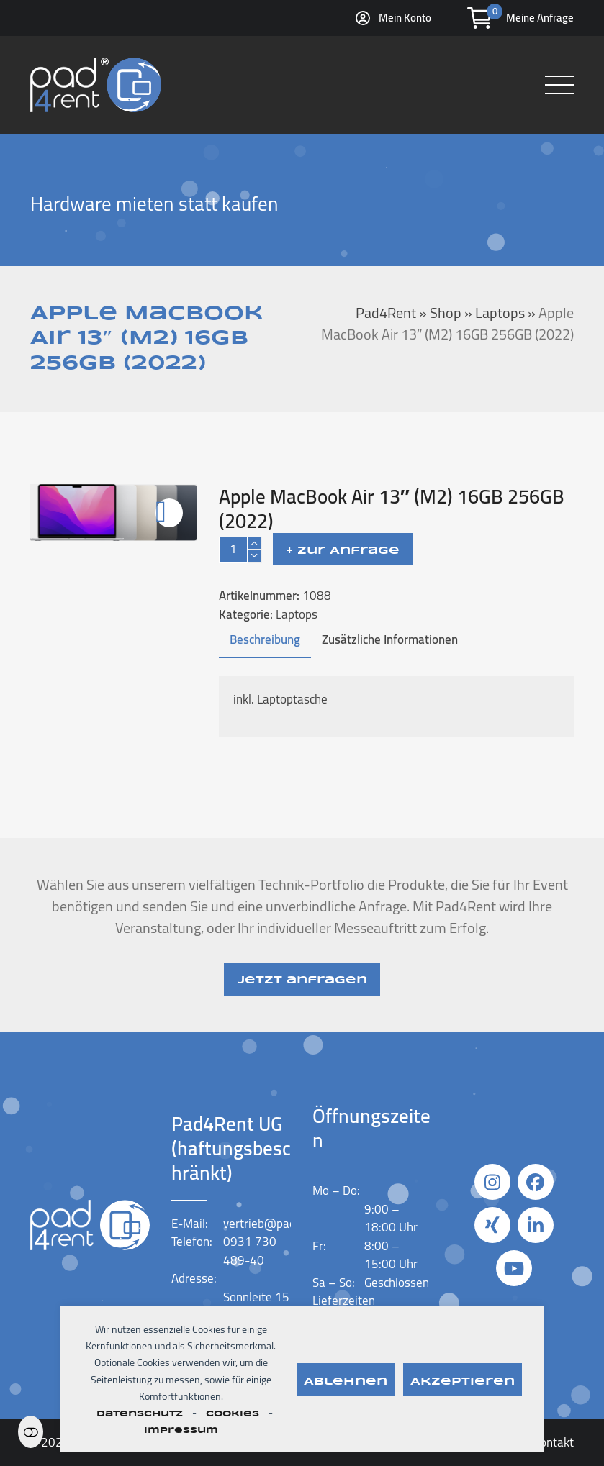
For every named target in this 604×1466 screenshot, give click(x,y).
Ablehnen (345, 1382)
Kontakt (553, 1442)
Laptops (296, 614)
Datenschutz (139, 1414)
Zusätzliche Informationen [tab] (390, 639)
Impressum (181, 1430)
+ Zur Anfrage (343, 551)
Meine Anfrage (540, 17)
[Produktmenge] (233, 550)
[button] (559, 85)
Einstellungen (30, 1432)
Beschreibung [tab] (265, 639)
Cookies (232, 1414)
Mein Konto (405, 17)
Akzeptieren (462, 1382)
